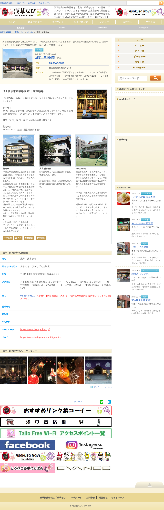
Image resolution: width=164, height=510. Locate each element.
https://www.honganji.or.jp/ (35, 329)
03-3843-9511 (56, 63)
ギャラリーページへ (103, 387)
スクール (127, 21)
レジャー (104, 21)
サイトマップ (117, 497)
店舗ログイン (44, 3)
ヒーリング (58, 21)
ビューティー (35, 21)
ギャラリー (139, 56)
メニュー (139, 45)
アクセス (139, 51)
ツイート (78, 401)
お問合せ (32, 3)
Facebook (102, 28)
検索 (161, 3)
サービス (150, 21)
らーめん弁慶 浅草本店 (143, 196)
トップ (139, 40)
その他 (30, 32)
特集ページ (77, 497)
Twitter (61, 28)
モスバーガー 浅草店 (142, 223)
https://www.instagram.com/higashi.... (41, 337)
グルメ (11, 21)
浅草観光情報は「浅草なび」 (13, 3)
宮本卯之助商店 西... (142, 300)
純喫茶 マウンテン (141, 273)
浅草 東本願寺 (45, 57)
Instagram (143, 28)
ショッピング (81, 21)
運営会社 (103, 497)
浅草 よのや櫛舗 (140, 247)
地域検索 (20, 28)
